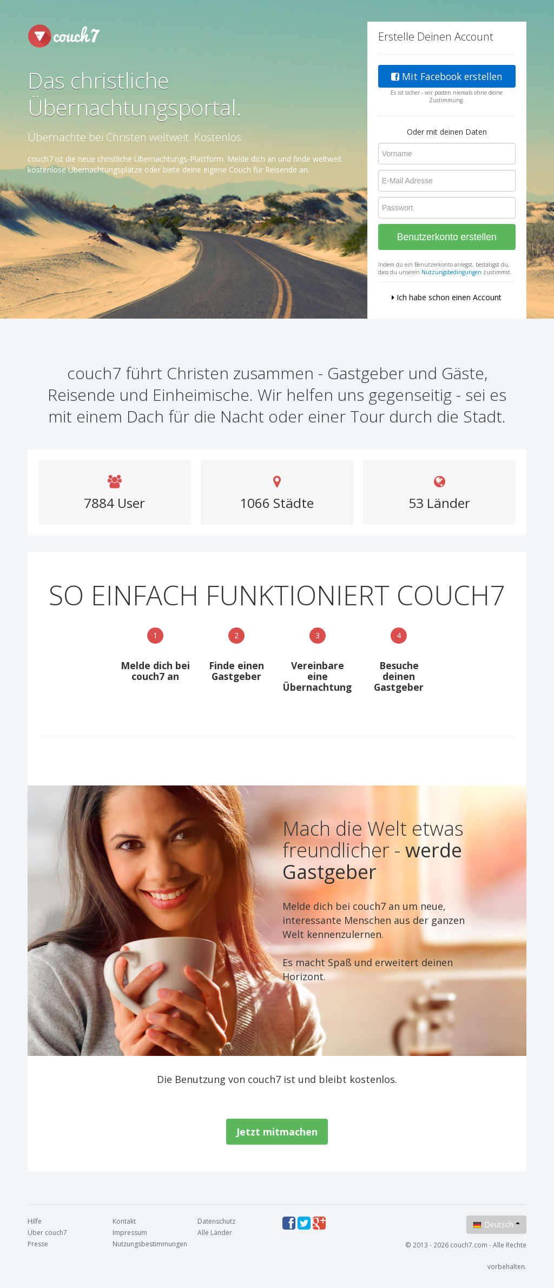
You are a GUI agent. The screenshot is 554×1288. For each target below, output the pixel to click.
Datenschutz (216, 1221)
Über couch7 (47, 1232)
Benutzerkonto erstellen (447, 237)
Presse (38, 1244)
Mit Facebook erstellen (447, 76)
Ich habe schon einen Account (447, 297)
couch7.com (468, 1244)
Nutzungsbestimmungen (150, 1244)
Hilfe (35, 1221)
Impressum (130, 1232)
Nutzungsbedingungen (451, 272)
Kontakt (124, 1221)
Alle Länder (214, 1232)
